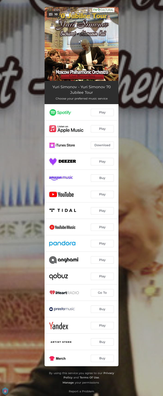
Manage (68, 382)
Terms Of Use (89, 377)
